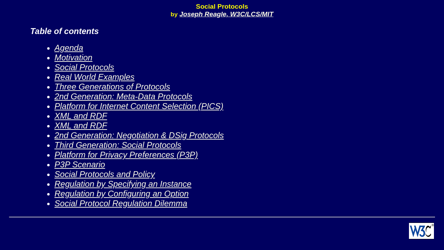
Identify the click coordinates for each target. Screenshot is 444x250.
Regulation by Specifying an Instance (122, 184)
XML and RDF (80, 115)
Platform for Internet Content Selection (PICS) (138, 106)
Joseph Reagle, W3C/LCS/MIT (226, 14)
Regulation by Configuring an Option (121, 193)
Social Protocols (84, 67)
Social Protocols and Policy (104, 174)
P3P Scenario (79, 164)
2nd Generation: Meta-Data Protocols (123, 96)
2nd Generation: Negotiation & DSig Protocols (139, 135)
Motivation (73, 57)
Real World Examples (94, 77)
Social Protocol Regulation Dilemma (120, 203)
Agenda (68, 47)
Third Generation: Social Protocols (117, 145)
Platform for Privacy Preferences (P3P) (126, 154)
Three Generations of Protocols (112, 86)
